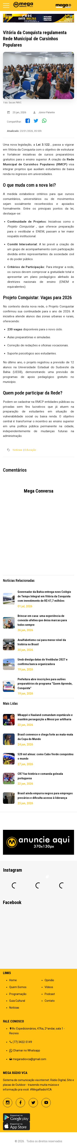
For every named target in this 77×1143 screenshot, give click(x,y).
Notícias (17, 449)
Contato (50, 1000)
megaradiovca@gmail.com (29, 1059)
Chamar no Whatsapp (26, 1050)
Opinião (49, 980)
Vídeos (49, 987)
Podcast (50, 994)
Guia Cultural (17, 1000)
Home (13, 980)
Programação (17, 994)
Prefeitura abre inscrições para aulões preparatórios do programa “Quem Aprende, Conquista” (45, 683)
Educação (30, 449)
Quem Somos (17, 987)
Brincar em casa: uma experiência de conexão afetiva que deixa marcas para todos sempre (42, 620)
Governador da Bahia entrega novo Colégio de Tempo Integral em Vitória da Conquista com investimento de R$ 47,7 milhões (44, 596)
